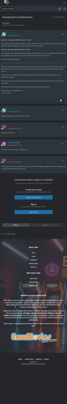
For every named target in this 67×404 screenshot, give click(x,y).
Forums (34, 256)
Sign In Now (34, 212)
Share (16, 225)
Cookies (46, 359)
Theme (20, 359)
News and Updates (18, 25)
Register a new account (33, 197)
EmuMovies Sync (33, 285)
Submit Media (33, 278)
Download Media (33, 282)
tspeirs (7, 23)
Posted (13, 35)
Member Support (33, 263)
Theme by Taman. (41, 364)
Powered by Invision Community (28, 364)
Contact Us (33, 267)
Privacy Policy (29, 359)
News (33, 253)
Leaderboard (33, 260)
